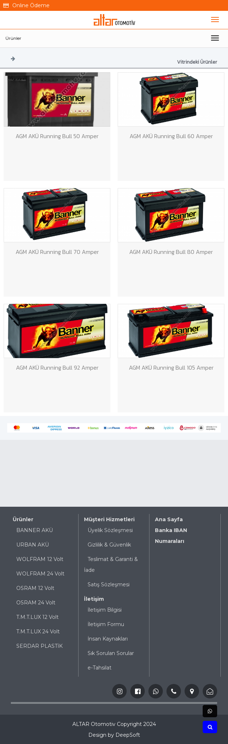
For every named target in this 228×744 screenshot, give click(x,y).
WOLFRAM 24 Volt (40, 573)
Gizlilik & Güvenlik (109, 544)
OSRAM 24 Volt (35, 602)
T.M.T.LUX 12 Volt (37, 617)
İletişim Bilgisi (105, 610)
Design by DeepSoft (114, 735)
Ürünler (13, 38)
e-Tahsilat (99, 667)
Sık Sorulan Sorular (111, 653)
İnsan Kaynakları (108, 638)
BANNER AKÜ (34, 530)
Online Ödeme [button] (26, 5)
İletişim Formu (106, 624)
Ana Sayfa (169, 519)
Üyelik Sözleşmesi (110, 530)
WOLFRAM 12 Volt (39, 559)
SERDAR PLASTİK (39, 646)
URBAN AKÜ (32, 544)
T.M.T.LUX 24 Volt (38, 631)
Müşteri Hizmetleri (109, 519)
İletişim (94, 599)
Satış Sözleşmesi (109, 584)
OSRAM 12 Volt (35, 588)
